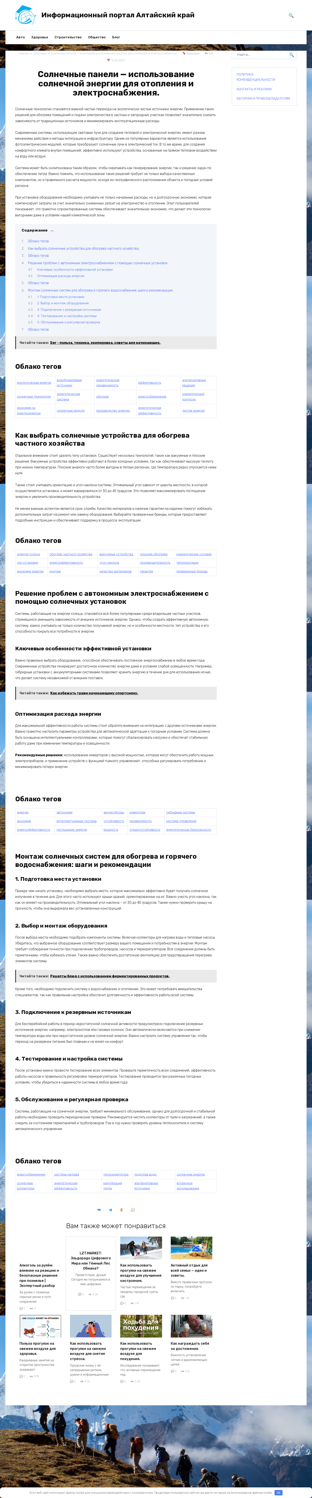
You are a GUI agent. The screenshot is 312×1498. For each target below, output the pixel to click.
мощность (111, 830)
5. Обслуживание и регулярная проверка (68, 322)
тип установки (27, 563)
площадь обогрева (153, 554)
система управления (181, 821)
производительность (155, 563)
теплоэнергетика (115, 1174)
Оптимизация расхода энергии (60, 276)
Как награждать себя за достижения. (190, 1343)
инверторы (137, 812)
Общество (97, 37)
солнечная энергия (191, 1174)
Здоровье (39, 37)
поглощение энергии (72, 830)
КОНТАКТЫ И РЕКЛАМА (254, 89)
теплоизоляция (187, 563)
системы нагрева (66, 1174)
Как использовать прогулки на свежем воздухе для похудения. (138, 1347)
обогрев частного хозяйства (71, 554)
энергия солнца (28, 554)
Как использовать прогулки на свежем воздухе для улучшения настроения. (140, 1271)
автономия (64, 812)
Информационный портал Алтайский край (118, 15)
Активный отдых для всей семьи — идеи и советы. (189, 1269)
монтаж (55, 571)
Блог (116, 37)
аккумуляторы (114, 812)
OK (278, 1492)
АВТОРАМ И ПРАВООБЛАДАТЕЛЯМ (263, 98)
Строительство (68, 37)
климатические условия (193, 554)
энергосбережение (152, 396)
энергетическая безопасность (188, 830)
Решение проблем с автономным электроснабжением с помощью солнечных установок (98, 263)
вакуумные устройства (116, 554)
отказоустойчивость (145, 830)
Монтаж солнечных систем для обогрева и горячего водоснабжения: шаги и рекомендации (100, 290)
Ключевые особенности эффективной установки (75, 269)
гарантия (146, 571)
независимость (141, 821)
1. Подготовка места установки (60, 297)
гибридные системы (180, 812)
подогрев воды (145, 1174)
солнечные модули (70, 410)
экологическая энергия (34, 382)
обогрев (102, 396)
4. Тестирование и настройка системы (67, 316)
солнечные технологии (34, 396)
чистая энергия (193, 410)
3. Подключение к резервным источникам (69, 309)
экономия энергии (30, 571)
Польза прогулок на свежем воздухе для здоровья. (38, 1345)
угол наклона (109, 563)
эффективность (149, 382)
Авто (20, 37)
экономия (24, 821)
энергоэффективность (66, 563)
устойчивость (114, 821)
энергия (22, 812)
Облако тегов (38, 241)
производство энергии (113, 410)
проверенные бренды (192, 571)
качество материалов (115, 571)
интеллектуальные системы (77, 821)
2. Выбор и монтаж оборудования (63, 303)
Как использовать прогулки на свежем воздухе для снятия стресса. (88, 1347)
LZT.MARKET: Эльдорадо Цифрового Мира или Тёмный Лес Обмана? (91, 1259)
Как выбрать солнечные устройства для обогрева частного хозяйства (83, 248)
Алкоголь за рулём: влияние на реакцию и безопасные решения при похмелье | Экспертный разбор (39, 1274)
